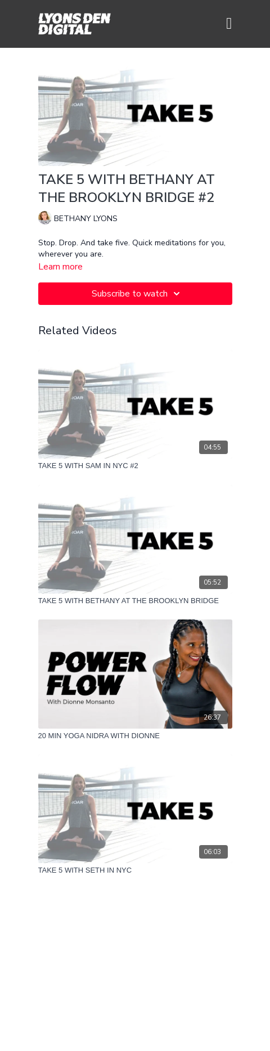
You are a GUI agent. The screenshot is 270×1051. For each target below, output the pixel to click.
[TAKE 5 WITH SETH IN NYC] (135, 870)
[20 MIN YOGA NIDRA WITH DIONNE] (135, 736)
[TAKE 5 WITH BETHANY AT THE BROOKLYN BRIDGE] (135, 601)
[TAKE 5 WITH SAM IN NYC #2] (135, 465)
